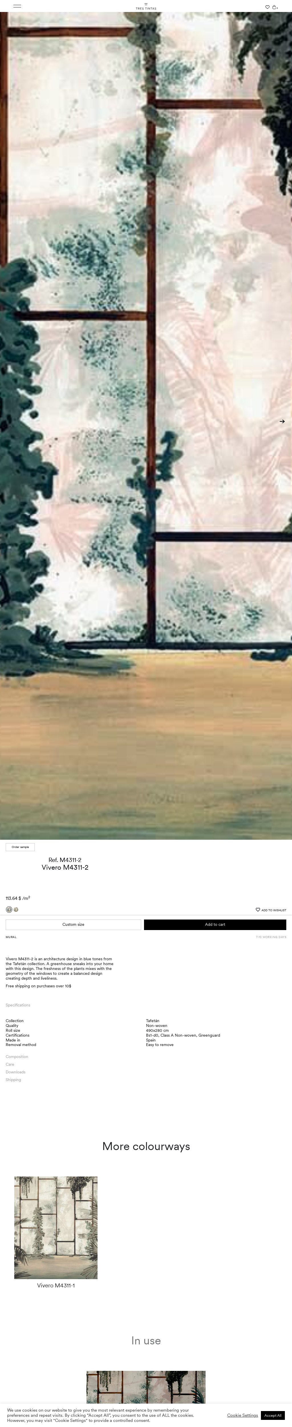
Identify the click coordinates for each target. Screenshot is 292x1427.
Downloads (15, 1072)
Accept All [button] (272, 1415)
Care (10, 1064)
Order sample (20, 847)
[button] (282, 421)
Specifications (18, 1005)
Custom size (73, 924)
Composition (17, 1056)
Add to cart (215, 924)
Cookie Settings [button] (242, 1415)
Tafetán (152, 1020)
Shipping (13, 1079)
